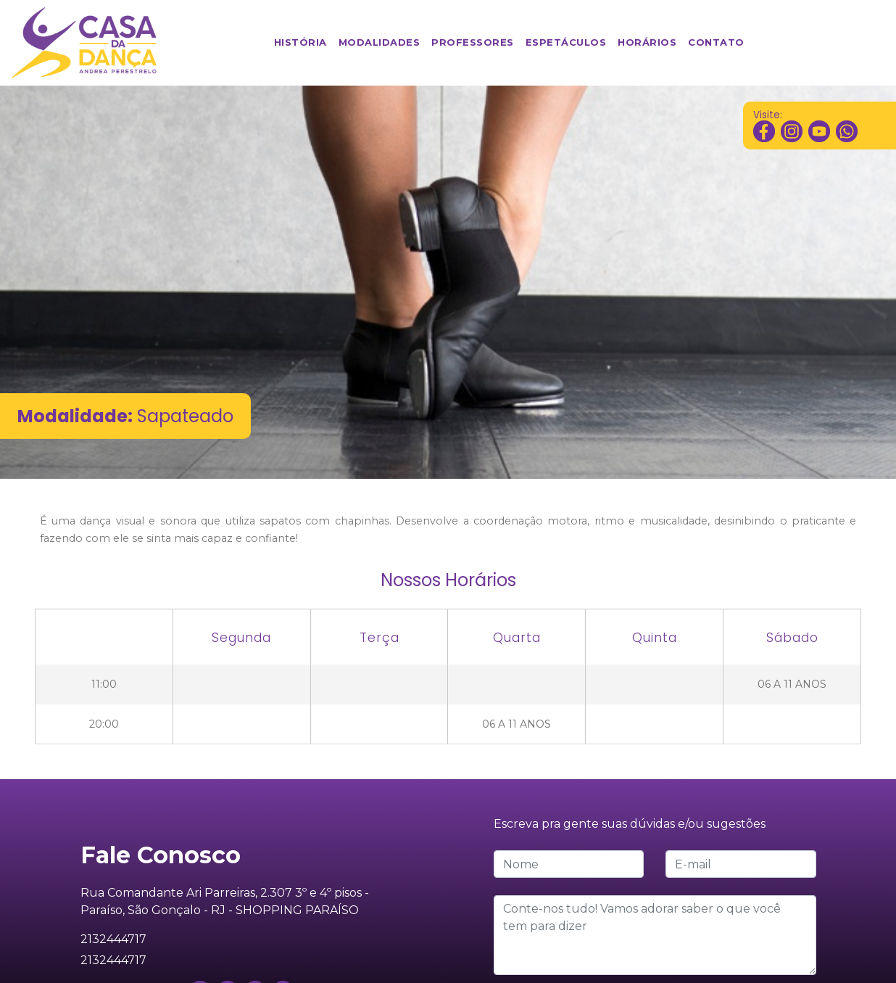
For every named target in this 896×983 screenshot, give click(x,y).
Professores (475, 41)
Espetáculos (569, 41)
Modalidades (382, 41)
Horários (650, 41)
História (303, 41)
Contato (719, 41)
